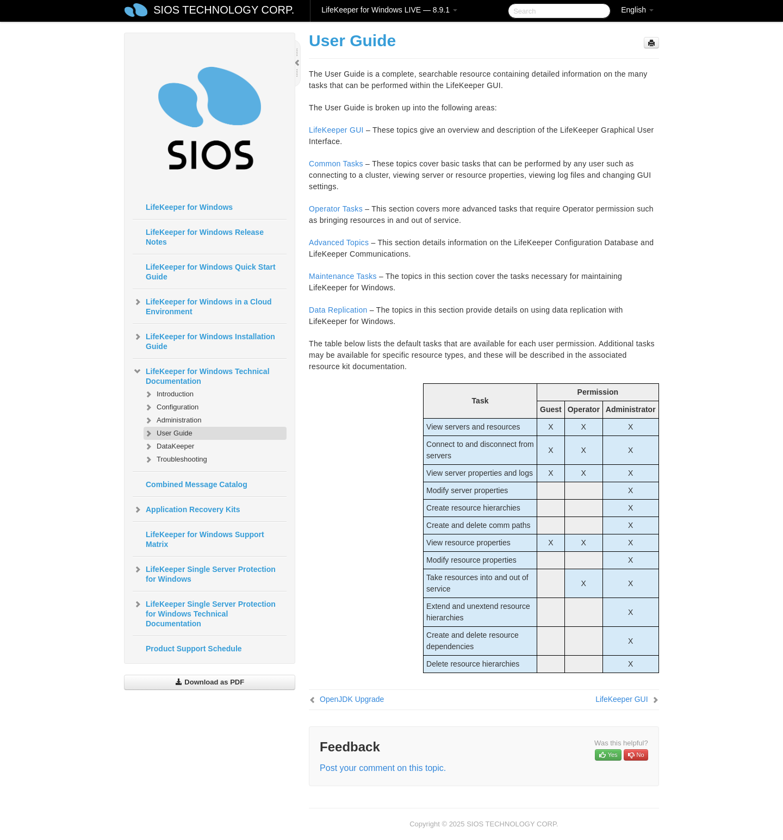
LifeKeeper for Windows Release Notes (205, 237)
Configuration (171, 407)
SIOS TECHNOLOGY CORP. (223, 10)
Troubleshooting (175, 459)
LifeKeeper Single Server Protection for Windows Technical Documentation (204, 613)
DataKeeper (169, 446)
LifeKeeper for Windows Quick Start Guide (211, 272)
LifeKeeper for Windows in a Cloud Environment (202, 305)
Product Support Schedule (194, 648)
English (637, 9)
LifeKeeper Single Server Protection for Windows (204, 573)
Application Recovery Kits (186, 509)
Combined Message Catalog (196, 484)
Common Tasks (336, 163)
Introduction (169, 394)
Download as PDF (209, 682)
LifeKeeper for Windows (189, 207)
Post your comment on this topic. (383, 768)
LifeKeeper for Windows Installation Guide (204, 340)
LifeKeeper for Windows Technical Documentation (201, 375)
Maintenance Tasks (343, 276)
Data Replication (338, 310)
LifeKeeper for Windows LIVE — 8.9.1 (389, 9)
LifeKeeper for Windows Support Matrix (205, 539)
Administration (172, 420)
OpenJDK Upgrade (352, 699)
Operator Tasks (336, 208)
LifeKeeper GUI (336, 130)
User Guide (168, 433)
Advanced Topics (339, 242)
